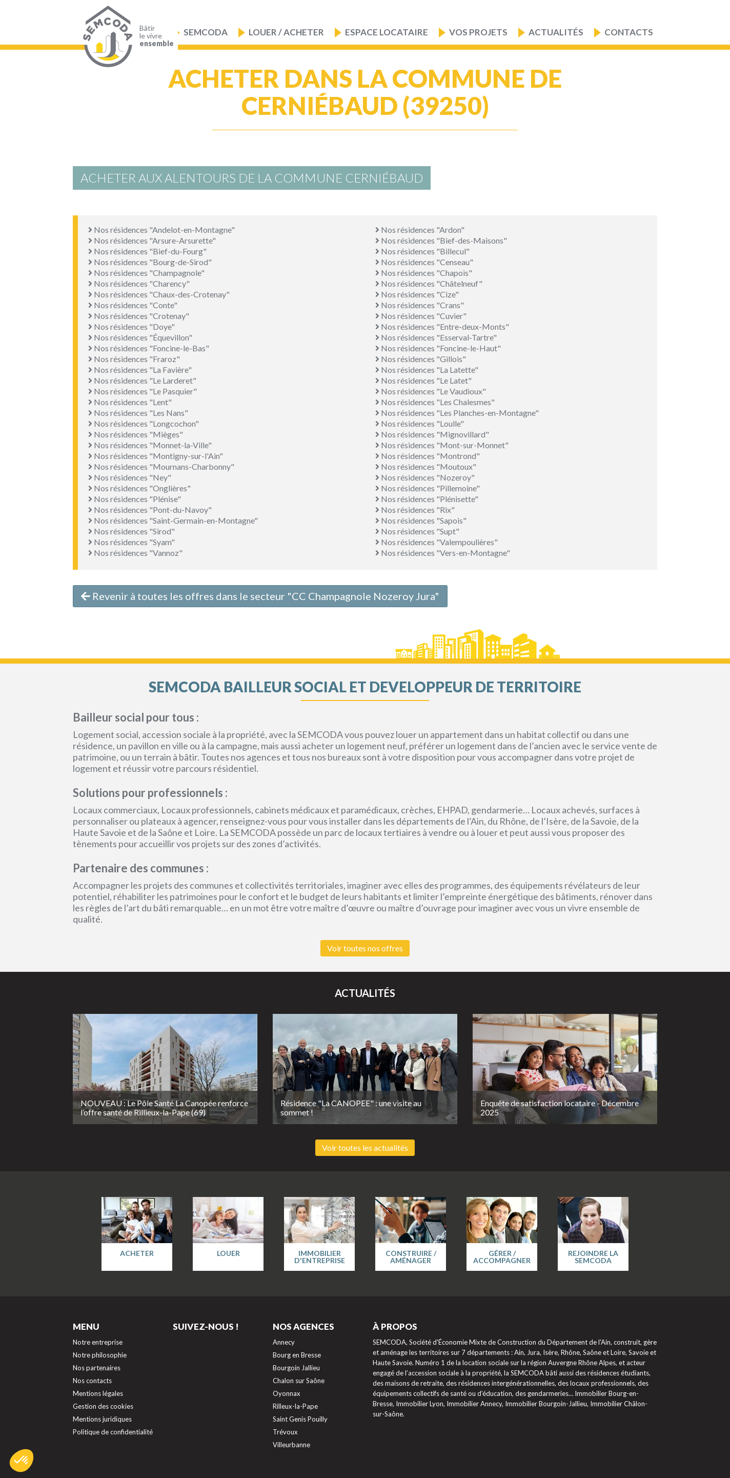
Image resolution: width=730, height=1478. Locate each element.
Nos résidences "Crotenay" (138, 316)
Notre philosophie (100, 1355)
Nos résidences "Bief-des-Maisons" (441, 240)
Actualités (556, 32)
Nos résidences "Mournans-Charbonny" (161, 466)
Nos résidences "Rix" (415, 509)
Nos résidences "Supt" (417, 531)
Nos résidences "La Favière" (140, 369)
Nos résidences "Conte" (132, 305)
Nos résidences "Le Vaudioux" (430, 391)
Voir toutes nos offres (365, 948)
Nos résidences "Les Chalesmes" (435, 402)
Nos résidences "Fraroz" (134, 359)
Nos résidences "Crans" (419, 305)
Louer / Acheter (286, 32)
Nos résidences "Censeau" (424, 262)
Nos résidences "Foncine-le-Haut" (438, 348)
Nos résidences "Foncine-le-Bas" (148, 348)
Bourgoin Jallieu (296, 1368)
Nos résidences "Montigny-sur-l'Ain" (155, 456)
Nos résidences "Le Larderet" (142, 380)
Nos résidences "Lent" (130, 402)
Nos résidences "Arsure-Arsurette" (152, 240)
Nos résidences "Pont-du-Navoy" (150, 509)
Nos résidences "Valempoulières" (436, 542)
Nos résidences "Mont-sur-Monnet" (442, 445)
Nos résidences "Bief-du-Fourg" (147, 251)
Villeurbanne (291, 1445)
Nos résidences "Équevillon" (140, 337)
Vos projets (478, 32)
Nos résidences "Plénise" (134, 499)
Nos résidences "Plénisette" (426, 499)
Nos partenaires (96, 1368)
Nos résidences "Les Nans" (138, 412)
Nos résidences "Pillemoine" (427, 488)
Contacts (628, 32)
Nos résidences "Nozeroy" (425, 477)
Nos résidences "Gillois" (420, 359)
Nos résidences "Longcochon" (143, 423)
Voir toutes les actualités (365, 1147)
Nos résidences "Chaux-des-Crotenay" (159, 294)
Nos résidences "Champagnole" (146, 272)
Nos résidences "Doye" (131, 326)
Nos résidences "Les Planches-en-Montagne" (457, 412)
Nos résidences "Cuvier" (421, 316)
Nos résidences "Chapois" (423, 272)
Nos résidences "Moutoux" (425, 466)
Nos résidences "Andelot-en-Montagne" (161, 229)
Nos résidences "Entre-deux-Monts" (442, 326)
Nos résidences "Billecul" (422, 251)
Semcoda (206, 32)
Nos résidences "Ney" (129, 477)
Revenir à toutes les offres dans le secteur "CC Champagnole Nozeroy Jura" (260, 596)
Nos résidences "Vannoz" (135, 552)
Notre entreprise (98, 1342)
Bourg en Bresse (297, 1355)
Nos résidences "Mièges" (135, 434)
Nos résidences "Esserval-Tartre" (436, 337)
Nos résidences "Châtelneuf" (428, 283)
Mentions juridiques (102, 1419)
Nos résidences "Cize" (417, 294)
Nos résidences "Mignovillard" (432, 434)
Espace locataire (386, 32)
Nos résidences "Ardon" (419, 229)
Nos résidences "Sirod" (131, 531)
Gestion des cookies (103, 1406)
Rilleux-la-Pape (295, 1406)
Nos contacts (92, 1380)
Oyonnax (286, 1393)
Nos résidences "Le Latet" (423, 380)
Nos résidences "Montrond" (427, 456)
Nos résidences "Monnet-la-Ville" (150, 445)
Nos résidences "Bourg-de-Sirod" (150, 262)
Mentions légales (98, 1393)
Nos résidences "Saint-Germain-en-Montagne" (173, 520)
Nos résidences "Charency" (139, 283)
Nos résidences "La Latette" (426, 369)
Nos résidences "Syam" (131, 542)
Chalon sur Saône (299, 1380)
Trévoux (285, 1432)
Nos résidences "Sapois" (421, 520)
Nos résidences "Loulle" (419, 423)
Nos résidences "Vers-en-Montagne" (442, 552)
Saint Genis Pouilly (300, 1419)
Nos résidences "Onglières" (139, 488)
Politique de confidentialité (113, 1432)
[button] (21, 1460)
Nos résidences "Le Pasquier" (142, 391)
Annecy (284, 1342)
